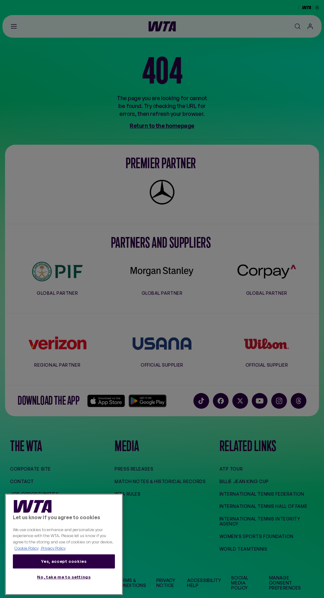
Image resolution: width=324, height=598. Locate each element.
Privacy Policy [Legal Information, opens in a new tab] (53, 548)
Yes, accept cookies (63, 561)
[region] (64, 544)
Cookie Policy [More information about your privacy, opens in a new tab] (26, 548)
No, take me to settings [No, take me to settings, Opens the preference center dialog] (63, 576)
